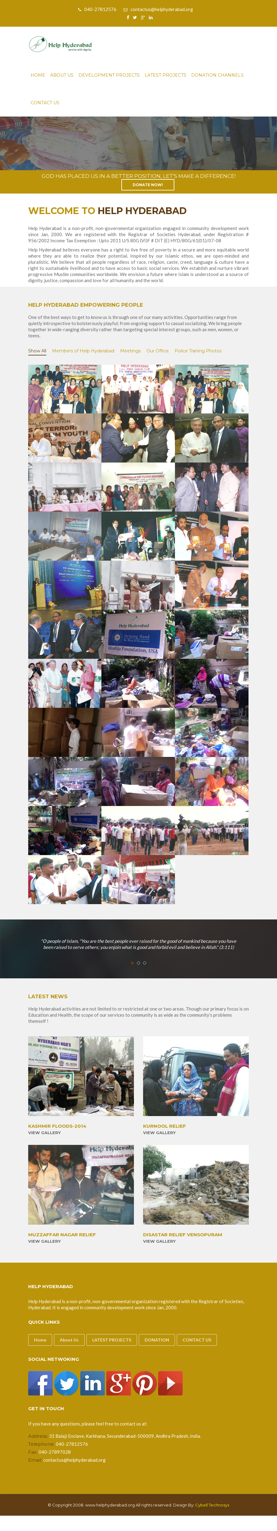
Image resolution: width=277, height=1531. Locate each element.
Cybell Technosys (212, 1504)
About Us (62, 75)
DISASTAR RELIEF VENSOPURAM (182, 1234)
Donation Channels (217, 75)
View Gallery (44, 1132)
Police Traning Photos (198, 351)
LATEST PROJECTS (111, 1339)
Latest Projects (165, 75)
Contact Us (45, 103)
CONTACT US (197, 1339)
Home (38, 75)
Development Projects (109, 75)
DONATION (157, 1339)
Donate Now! (148, 184)
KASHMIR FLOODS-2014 (57, 1126)
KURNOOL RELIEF (164, 1126)
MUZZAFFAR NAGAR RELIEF (62, 1234)
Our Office (157, 351)
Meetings (130, 351)
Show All (37, 351)
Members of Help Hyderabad (83, 351)
